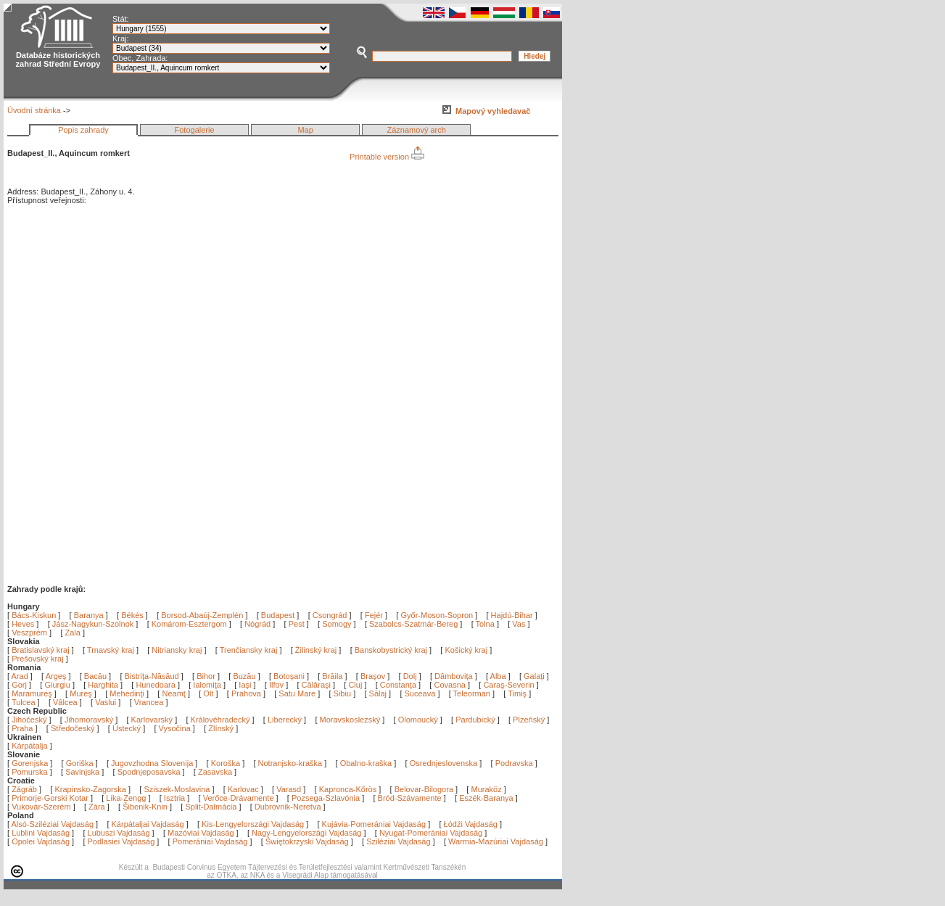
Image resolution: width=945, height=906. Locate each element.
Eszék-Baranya (486, 798)
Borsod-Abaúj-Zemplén (202, 615)
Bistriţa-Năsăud (153, 676)
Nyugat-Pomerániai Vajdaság (430, 832)
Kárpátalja (30, 745)
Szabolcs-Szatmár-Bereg (413, 623)
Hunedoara (157, 684)
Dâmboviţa (454, 676)
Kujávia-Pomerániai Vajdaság (374, 824)
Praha (22, 728)
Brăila (333, 676)
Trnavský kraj (111, 650)
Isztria (174, 798)
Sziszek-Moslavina (177, 789)
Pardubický (475, 719)
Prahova (247, 693)
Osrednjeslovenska (444, 763)
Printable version (387, 156)
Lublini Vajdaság (41, 832)
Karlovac (243, 789)
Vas (518, 623)
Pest (297, 623)
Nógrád (257, 623)
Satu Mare (298, 693)
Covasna (450, 684)
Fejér (374, 615)
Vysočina (175, 728)
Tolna (485, 623)
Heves (23, 623)
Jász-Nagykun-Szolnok (93, 623)
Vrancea (150, 702)
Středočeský (73, 728)
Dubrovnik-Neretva (288, 806)
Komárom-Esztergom (189, 623)
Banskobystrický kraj (391, 650)
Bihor (207, 676)
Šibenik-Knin (145, 806)
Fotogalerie (195, 129)
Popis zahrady (83, 129)
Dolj (411, 676)
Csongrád (330, 615)
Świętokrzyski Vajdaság (307, 841)
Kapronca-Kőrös (348, 789)
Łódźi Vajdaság (471, 824)
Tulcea (25, 702)
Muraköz (486, 789)
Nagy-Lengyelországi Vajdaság (306, 832)
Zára (96, 806)
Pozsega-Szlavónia (326, 798)
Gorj (20, 684)
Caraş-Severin (509, 684)
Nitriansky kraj (177, 650)
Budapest (277, 615)
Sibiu (344, 693)
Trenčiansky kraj (249, 650)
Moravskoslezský (350, 719)
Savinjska (82, 771)
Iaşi (246, 684)
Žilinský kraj (317, 650)
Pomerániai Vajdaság (210, 841)
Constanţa (399, 684)
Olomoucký (418, 719)
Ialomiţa (208, 684)
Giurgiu (58, 684)
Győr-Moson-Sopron (436, 615)
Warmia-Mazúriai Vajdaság (495, 841)
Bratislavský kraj (40, 650)
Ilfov (277, 684)
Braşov (373, 676)
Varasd (288, 789)
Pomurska (31, 771)
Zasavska (215, 771)
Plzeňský (529, 719)
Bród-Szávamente (410, 798)
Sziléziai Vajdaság (398, 841)
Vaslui (106, 702)
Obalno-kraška (366, 763)
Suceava (421, 693)
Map (305, 129)
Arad (21, 676)
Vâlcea (66, 702)
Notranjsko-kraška (290, 763)
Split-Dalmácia (210, 806)
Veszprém (29, 632)
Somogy (336, 623)
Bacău (96, 676)
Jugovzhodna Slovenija (152, 763)
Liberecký (285, 719)
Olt (209, 693)
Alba (499, 676)
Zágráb (25, 789)
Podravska (514, 763)
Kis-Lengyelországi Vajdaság (253, 824)
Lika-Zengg (126, 798)
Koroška (225, 763)
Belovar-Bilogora (424, 789)
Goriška (80, 763)
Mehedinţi (128, 693)
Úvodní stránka (34, 110)
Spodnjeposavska (149, 771)
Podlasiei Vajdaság (121, 841)
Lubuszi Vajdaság (119, 832)
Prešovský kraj (38, 658)
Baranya (89, 615)
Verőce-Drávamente (238, 798)
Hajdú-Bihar (512, 615)
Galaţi (535, 676)
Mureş (82, 693)
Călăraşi (317, 684)
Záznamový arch (416, 129)
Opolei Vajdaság (41, 841)
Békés (132, 615)
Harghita (104, 684)
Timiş (518, 693)
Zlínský (221, 728)
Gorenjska (30, 763)
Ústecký (126, 728)
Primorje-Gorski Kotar (50, 798)
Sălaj (379, 693)
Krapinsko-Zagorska (89, 789)
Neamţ (174, 693)
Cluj (356, 684)
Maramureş (33, 693)
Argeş (57, 676)
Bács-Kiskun (34, 615)
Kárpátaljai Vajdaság (148, 824)
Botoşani (290, 676)
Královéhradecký (220, 719)
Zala (73, 632)
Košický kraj (466, 650)
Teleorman (472, 693)
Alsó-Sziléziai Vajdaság (53, 824)
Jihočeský (29, 719)
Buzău (245, 676)
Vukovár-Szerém (41, 806)
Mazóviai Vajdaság (201, 832)
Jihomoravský (89, 719)
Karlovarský (152, 719)
